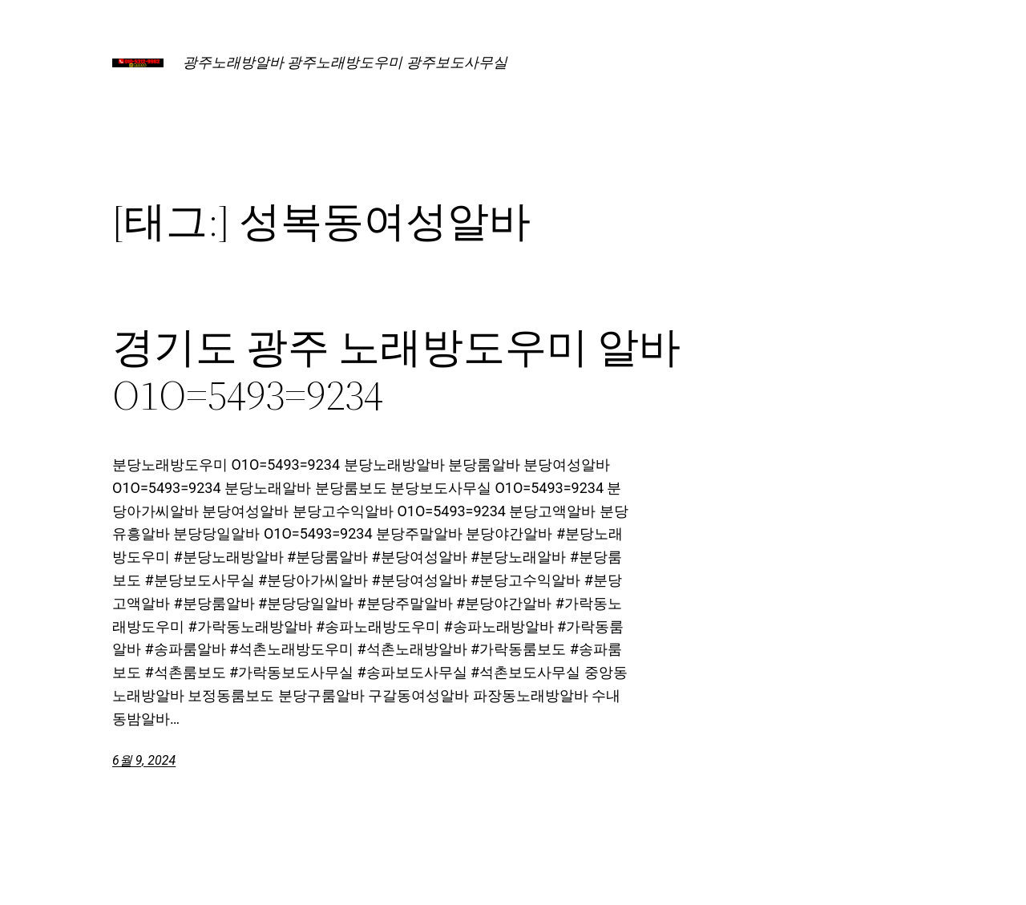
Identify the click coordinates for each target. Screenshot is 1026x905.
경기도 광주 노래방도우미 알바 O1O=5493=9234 (396, 371)
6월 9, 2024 (144, 760)
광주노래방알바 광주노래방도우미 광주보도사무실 (345, 62)
